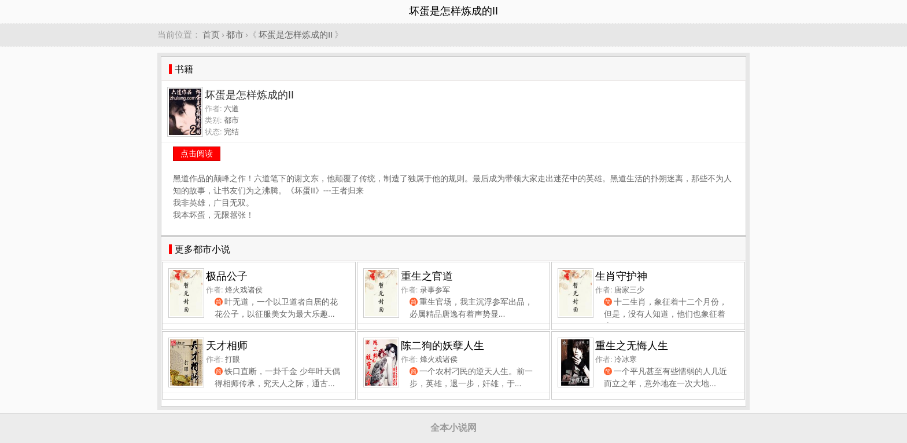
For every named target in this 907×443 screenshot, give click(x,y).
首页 (211, 34)
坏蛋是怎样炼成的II (296, 34)
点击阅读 (196, 153)
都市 (235, 34)
